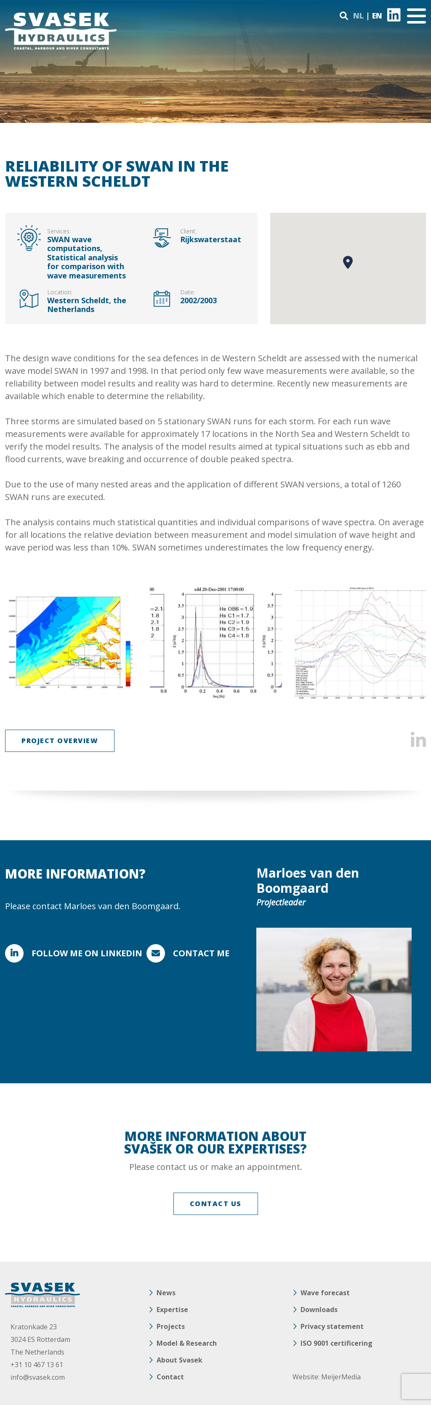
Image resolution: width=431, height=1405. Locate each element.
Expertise (172, 1309)
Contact (170, 1376)
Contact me (201, 953)
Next (414, 643)
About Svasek (179, 1360)
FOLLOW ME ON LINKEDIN (87, 953)
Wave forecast (325, 1292)
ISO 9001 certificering (336, 1343)
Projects (171, 1326)
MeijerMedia (341, 1376)
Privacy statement (332, 1326)
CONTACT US (216, 1203)
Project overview (59, 740)
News (166, 1292)
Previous (16, 643)
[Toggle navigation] (416, 16)
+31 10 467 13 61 (37, 1364)
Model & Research (187, 1343)
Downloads (319, 1309)
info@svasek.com (38, 1377)
